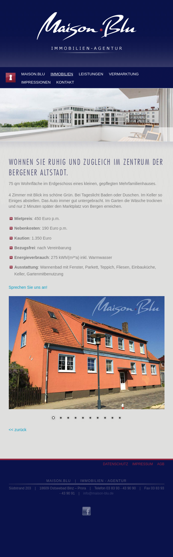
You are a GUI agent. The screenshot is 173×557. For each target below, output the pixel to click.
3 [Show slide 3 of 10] (68, 418)
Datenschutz (115, 464)
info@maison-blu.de (98, 493)
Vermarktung (124, 74)
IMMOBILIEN (61, 74)
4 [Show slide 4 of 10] (75, 418)
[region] (86, 361)
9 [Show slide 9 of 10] (112, 418)
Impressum (142, 464)
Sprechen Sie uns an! (28, 287)
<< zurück (18, 429)
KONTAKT (65, 82)
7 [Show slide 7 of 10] (97, 418)
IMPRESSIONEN (36, 82)
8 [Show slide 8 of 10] (105, 418)
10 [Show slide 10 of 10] (120, 418)
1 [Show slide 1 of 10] (53, 418)
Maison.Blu (33, 74)
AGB (160, 464)
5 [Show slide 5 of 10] (83, 418)
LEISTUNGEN (91, 74)
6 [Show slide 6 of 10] (90, 418)
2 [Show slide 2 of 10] (61, 418)
